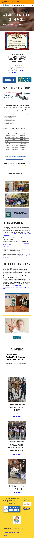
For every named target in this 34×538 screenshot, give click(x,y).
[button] (1, 5)
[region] (17, 2)
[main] (17, 19)
